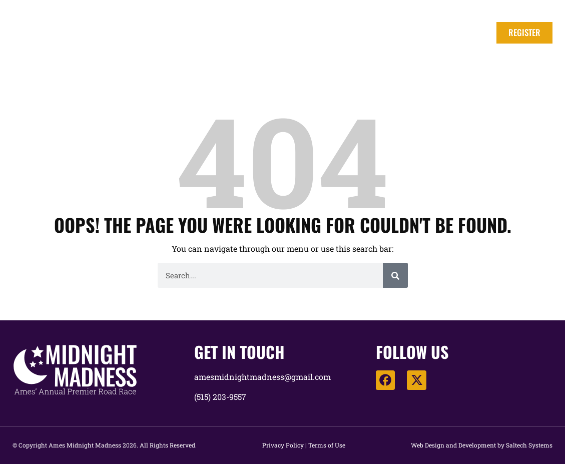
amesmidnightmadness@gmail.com (262, 376)
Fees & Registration (269, 32)
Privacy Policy (283, 445)
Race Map (457, 32)
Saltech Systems (529, 445)
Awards (402, 32)
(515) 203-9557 (220, 396)
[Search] (395, 275)
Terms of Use (326, 445)
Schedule (348, 32)
